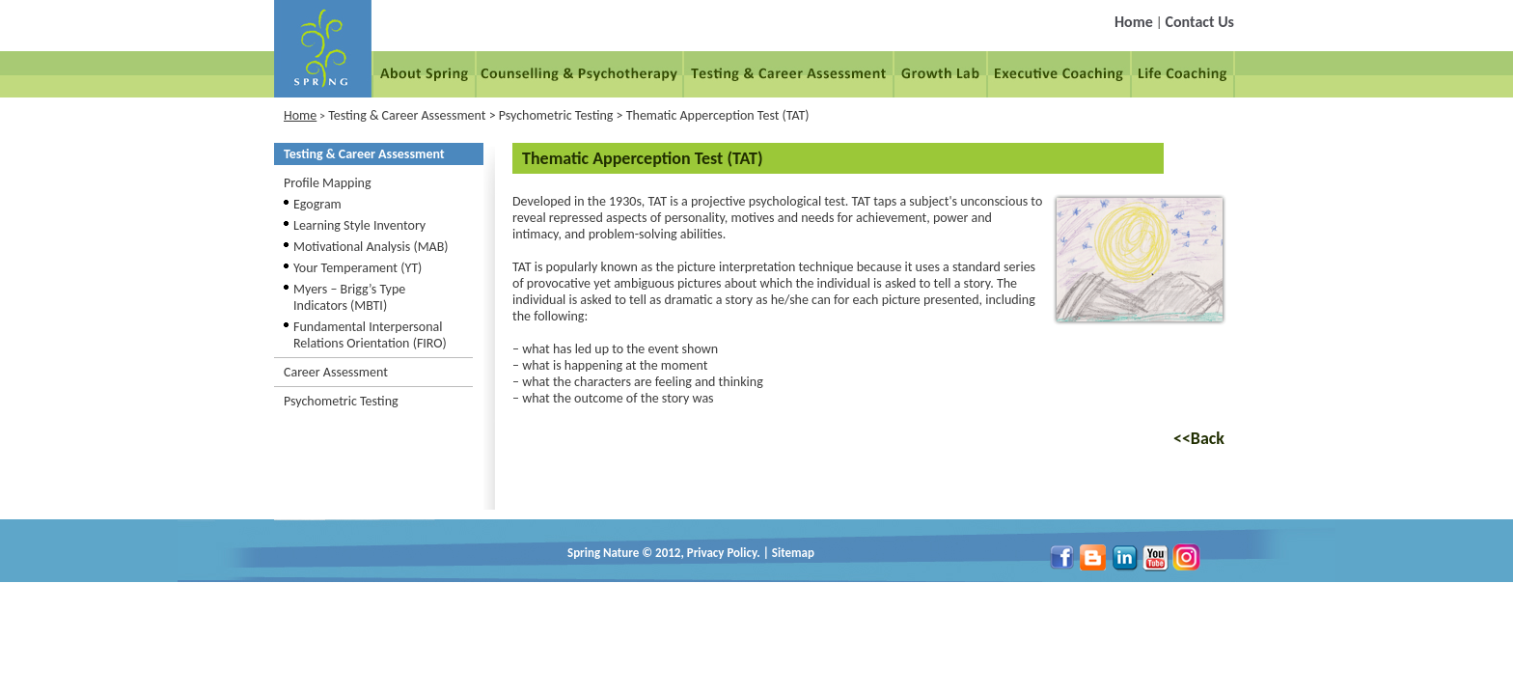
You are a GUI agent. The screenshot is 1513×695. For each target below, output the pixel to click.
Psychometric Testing (341, 401)
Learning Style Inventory (359, 225)
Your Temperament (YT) (357, 268)
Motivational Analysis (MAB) (371, 246)
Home (1133, 22)
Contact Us (1200, 22)
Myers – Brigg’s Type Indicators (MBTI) (349, 297)
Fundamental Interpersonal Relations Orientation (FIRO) (370, 335)
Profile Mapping (327, 183)
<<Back (1198, 438)
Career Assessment (336, 372)
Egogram (317, 204)
